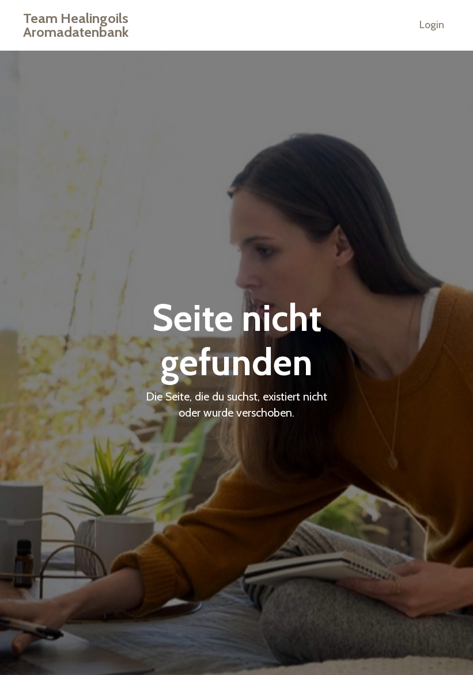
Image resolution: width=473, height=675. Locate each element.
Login (431, 24)
